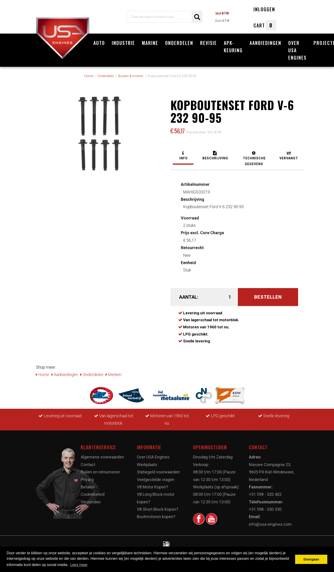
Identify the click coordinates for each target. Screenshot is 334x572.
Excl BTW (222, 21)
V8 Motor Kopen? (152, 486)
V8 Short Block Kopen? (157, 509)
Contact (88, 464)
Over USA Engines (297, 50)
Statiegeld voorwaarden (158, 472)
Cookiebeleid (92, 494)
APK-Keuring (233, 46)
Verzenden (91, 501)
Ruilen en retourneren (100, 472)
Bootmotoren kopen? (156, 516)
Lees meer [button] (79, 565)
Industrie (123, 42)
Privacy (87, 479)
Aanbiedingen (265, 42)
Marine (150, 42)
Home (42, 374)
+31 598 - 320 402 (265, 494)
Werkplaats (147, 464)
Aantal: (188, 297)
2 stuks (190, 222)
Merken (113, 374)
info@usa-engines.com (270, 524)
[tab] (183, 156)
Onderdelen (179, 42)
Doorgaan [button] (311, 559)
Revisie (208, 42)
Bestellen (268, 297)
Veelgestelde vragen (155, 479)
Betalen (88, 486)
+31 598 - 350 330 (265, 509)
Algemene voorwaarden (102, 457)
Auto (99, 42)
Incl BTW (222, 13)
